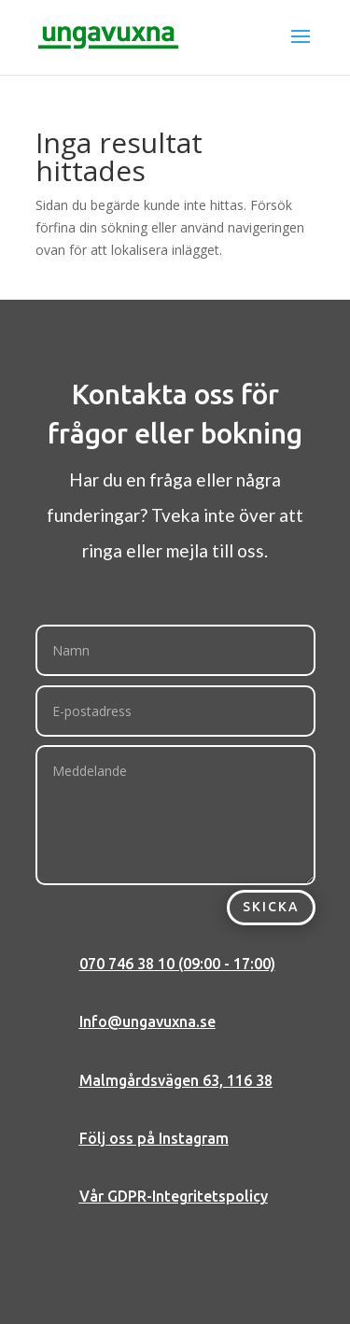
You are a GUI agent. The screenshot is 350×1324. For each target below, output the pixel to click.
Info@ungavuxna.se (147, 1021)
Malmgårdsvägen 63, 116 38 (176, 1080)
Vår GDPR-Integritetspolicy (173, 1196)
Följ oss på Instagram (154, 1138)
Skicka (271, 906)
